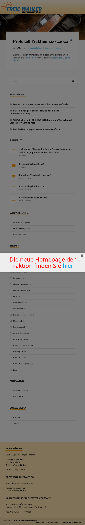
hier (68, 266)
